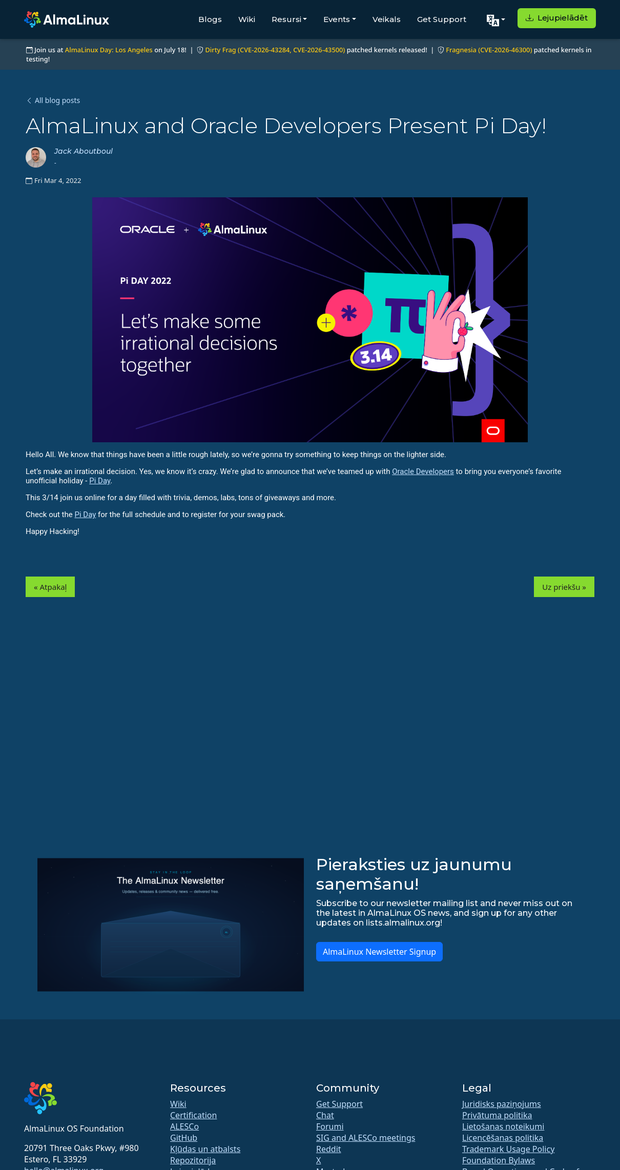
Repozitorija (193, 1160)
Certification (193, 1115)
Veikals (387, 19)
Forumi (330, 1126)
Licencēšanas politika (502, 1137)
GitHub (183, 1137)
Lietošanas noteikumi (503, 1126)
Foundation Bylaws (498, 1160)
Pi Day (99, 480)
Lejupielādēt (557, 18)
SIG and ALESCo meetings (365, 1137)
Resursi (286, 19)
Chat (325, 1115)
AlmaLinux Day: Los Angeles (109, 49)
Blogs (210, 19)
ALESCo (184, 1126)
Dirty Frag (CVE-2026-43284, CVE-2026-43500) (275, 49)
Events (336, 19)
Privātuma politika (497, 1115)
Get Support (441, 19)
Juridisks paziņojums (501, 1104)
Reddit (328, 1149)
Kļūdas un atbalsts (205, 1149)
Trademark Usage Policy (508, 1149)
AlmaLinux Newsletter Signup (379, 951)
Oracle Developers (423, 471)
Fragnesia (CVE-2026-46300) (489, 49)
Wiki (246, 19)
